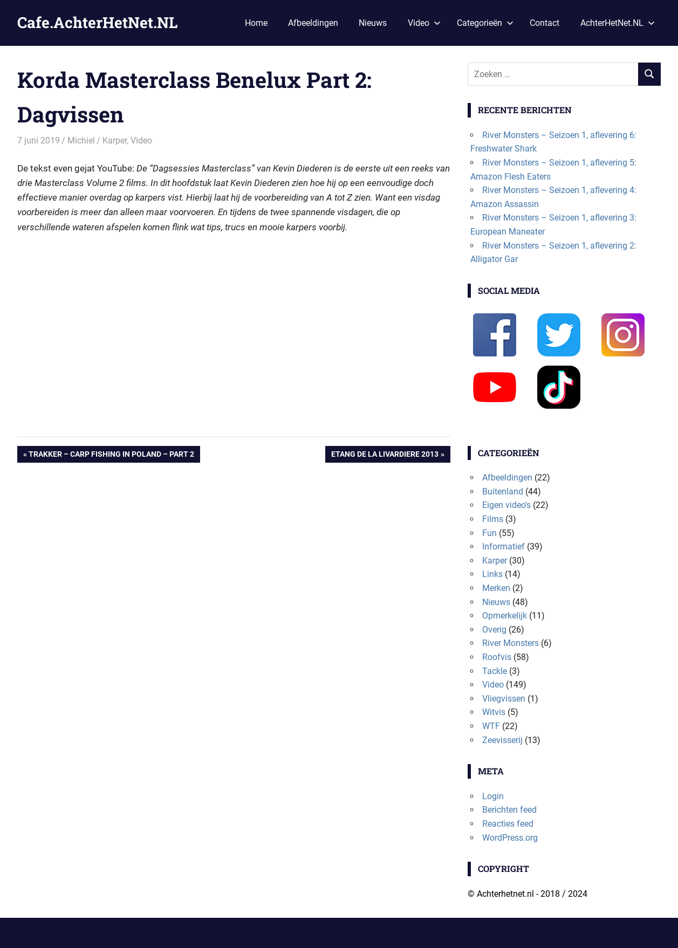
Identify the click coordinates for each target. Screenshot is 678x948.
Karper (114, 140)
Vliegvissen (503, 698)
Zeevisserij (502, 740)
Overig (494, 629)
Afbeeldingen (313, 23)
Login (493, 796)
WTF (491, 726)
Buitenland (502, 491)
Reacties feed (507, 824)
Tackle (494, 671)
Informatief (503, 546)
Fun (489, 533)
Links (492, 574)
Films (492, 519)
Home (256, 23)
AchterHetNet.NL (617, 23)
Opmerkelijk (504, 615)
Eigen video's (506, 505)
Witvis (493, 712)
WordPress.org (510, 838)
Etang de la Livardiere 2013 (385, 455)
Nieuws (373, 23)
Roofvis (496, 657)
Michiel (81, 140)
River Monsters (510, 643)
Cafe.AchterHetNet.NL (97, 22)
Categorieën (485, 23)
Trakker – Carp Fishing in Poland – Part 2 (111, 455)
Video (424, 23)
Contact (544, 23)
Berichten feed (509, 810)
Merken (496, 588)
